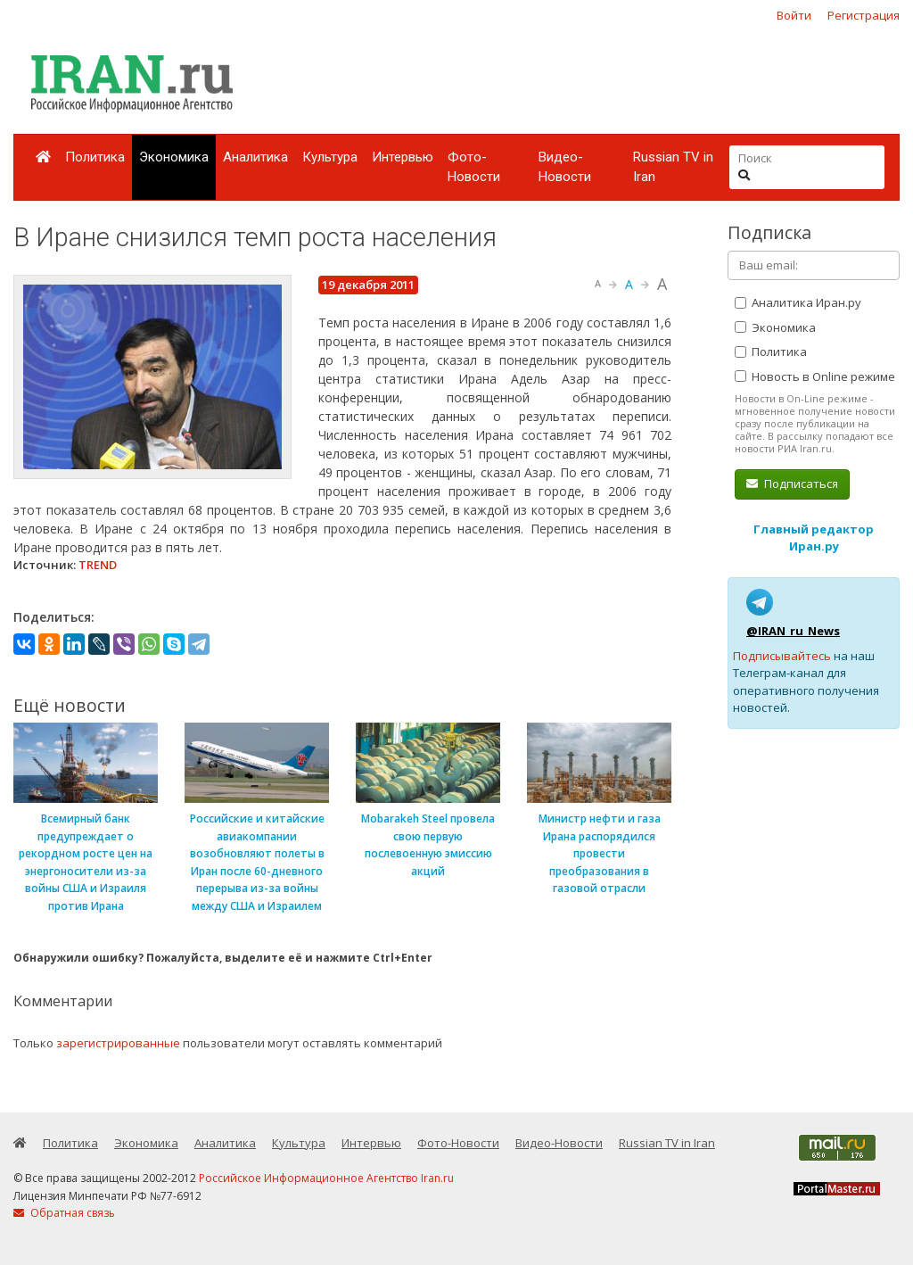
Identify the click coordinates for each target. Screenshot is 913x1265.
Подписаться (792, 483)
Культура (330, 157)
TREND (97, 565)
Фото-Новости (474, 167)
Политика (95, 157)
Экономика (174, 157)
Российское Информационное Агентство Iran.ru (326, 1178)
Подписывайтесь (782, 656)
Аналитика (255, 157)
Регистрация (863, 15)
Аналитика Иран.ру (798, 302)
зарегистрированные (118, 1043)
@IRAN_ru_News (793, 631)
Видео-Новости (565, 167)
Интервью (402, 157)
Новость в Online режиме (815, 376)
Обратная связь (64, 1212)
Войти (794, 15)
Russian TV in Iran (673, 167)
